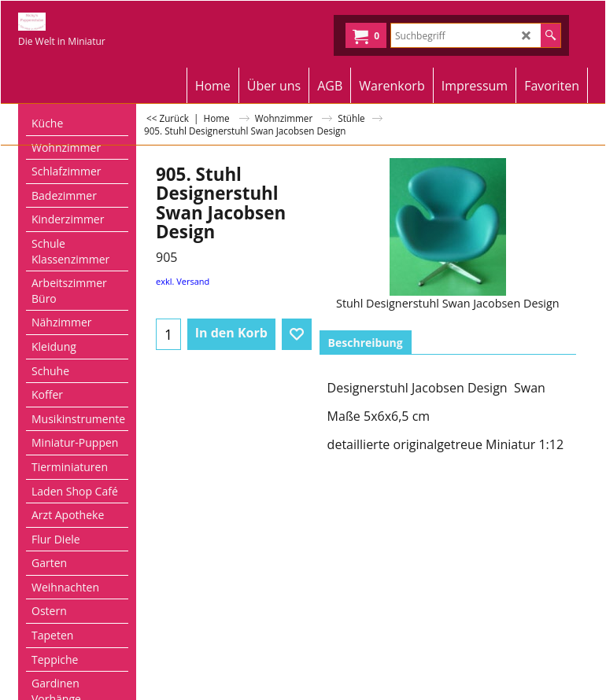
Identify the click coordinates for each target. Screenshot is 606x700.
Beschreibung (365, 342)
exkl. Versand (182, 281)
